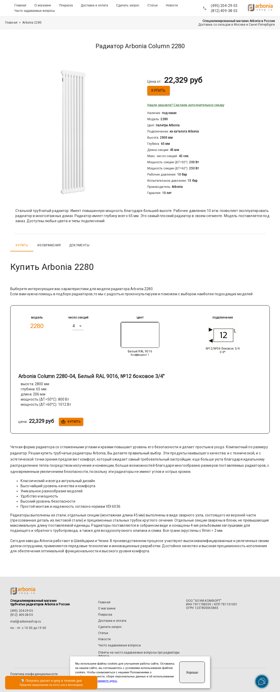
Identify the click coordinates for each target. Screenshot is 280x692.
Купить (158, 90)
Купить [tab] (21, 245)
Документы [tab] (79, 245)
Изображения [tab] (49, 245)
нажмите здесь (107, 680)
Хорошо (192, 672)
